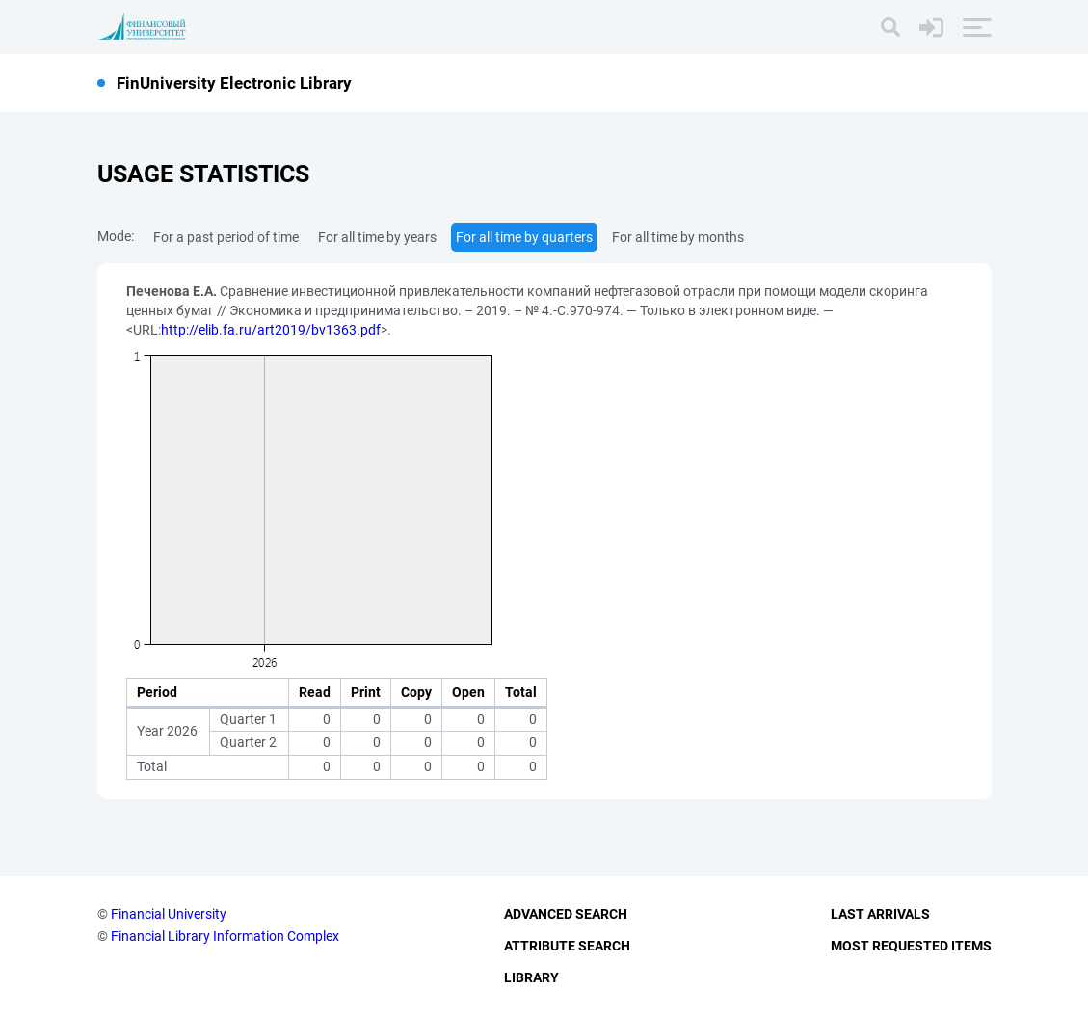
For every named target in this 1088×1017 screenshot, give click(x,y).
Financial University (168, 914)
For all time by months (678, 237)
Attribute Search (567, 945)
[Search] (890, 27)
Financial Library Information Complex (225, 936)
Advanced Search (565, 914)
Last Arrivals (880, 914)
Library (531, 977)
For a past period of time (226, 237)
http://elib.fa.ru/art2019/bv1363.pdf (271, 329)
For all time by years (377, 237)
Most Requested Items (911, 945)
